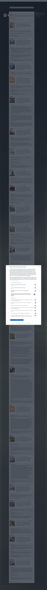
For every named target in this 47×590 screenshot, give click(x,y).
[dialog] (23, 295)
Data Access (23, 323)
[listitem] (23, 282)
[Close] (39, 267)
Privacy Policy (29, 323)
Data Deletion (18, 323)
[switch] (35, 284)
